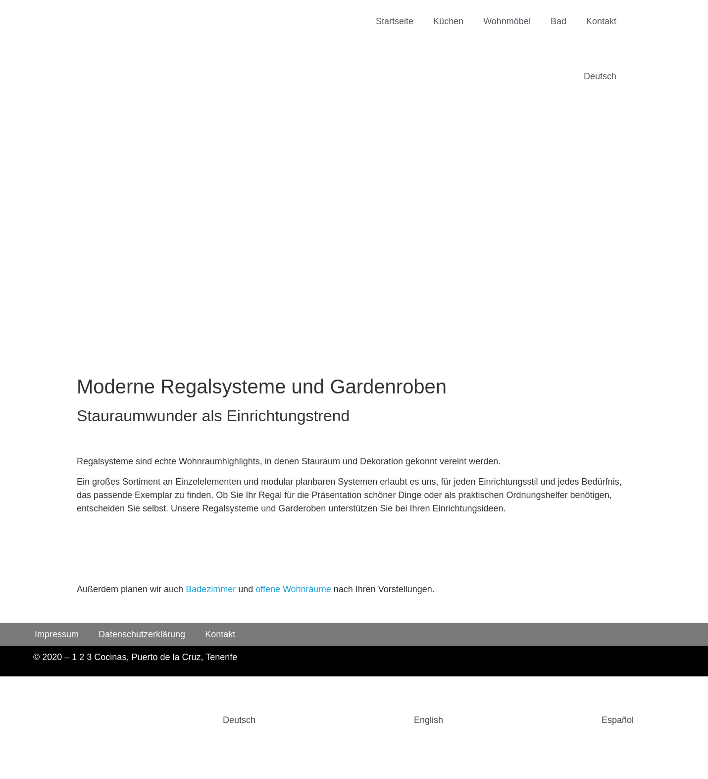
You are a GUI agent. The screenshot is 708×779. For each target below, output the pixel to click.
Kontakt (601, 21)
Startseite (394, 21)
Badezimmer (211, 589)
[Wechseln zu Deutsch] (164, 720)
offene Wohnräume (293, 589)
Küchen (448, 21)
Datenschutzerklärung (142, 634)
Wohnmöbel (507, 21)
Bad (558, 21)
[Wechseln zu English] (354, 720)
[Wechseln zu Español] (543, 720)
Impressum (57, 634)
